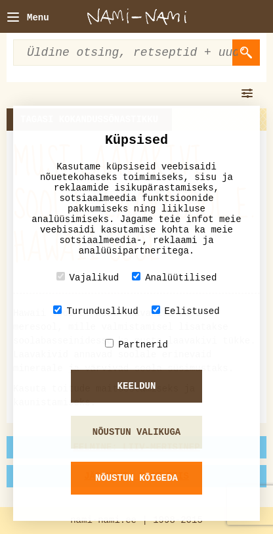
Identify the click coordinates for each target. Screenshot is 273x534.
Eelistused (186, 311)
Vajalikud (87, 277)
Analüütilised (174, 277)
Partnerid (136, 344)
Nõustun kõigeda (136, 478)
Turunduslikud (95, 311)
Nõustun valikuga (136, 432)
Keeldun (136, 386)
